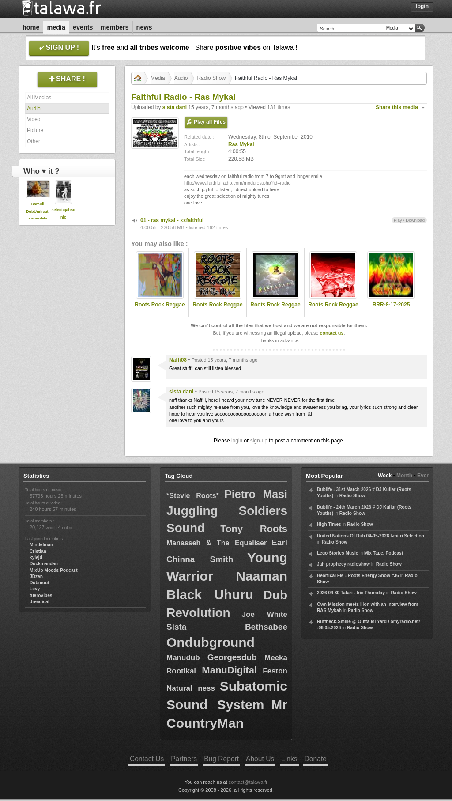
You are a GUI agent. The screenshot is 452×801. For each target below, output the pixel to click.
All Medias (39, 97)
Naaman (261, 576)
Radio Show (211, 78)
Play (398, 220)
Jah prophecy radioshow (343, 564)
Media (56, 27)
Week (385, 475)
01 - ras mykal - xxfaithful (171, 220)
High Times (329, 524)
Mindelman (41, 544)
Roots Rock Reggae (160, 305)
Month (404, 475)
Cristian (38, 551)
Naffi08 (178, 360)
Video (33, 119)
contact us (331, 333)
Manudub (183, 658)
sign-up (258, 441)
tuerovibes (41, 595)
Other (33, 141)
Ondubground (210, 642)
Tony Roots (253, 528)
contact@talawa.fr (248, 782)
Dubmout (39, 582)
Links (289, 759)
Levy (35, 588)
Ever (423, 475)
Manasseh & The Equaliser (216, 543)
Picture (35, 130)
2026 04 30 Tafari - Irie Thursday (351, 592)
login (236, 441)
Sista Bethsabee (226, 626)
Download (415, 220)
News (144, 27)
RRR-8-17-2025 (391, 305)
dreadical (39, 601)
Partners (184, 759)
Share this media (397, 107)
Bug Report (221, 759)
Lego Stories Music (337, 553)
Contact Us (147, 759)
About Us (260, 759)
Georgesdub (232, 657)
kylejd (36, 557)
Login (422, 6)
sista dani (174, 107)
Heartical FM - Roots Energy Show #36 (358, 575)
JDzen (36, 576)
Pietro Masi (255, 494)
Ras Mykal (241, 144)
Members (115, 27)
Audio (34, 109)
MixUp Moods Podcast (54, 570)
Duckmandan (44, 563)
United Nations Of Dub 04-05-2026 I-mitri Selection (370, 535)
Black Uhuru (209, 594)
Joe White (264, 614)
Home (31, 27)
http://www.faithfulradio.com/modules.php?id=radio (237, 182)
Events (83, 27)
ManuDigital (229, 670)
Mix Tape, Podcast (383, 553)
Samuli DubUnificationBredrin (37, 211)
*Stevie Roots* (192, 495)
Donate (316, 759)
